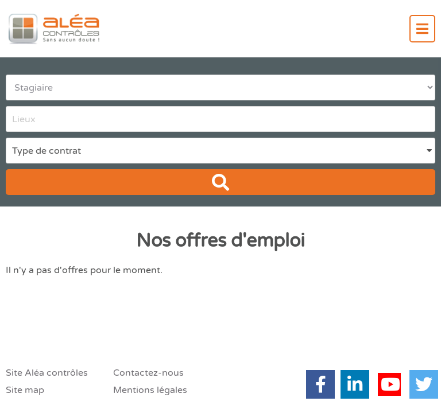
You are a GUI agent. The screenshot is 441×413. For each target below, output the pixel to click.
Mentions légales (150, 390)
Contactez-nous (148, 373)
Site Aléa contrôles (47, 373)
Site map (25, 390)
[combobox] (220, 119)
